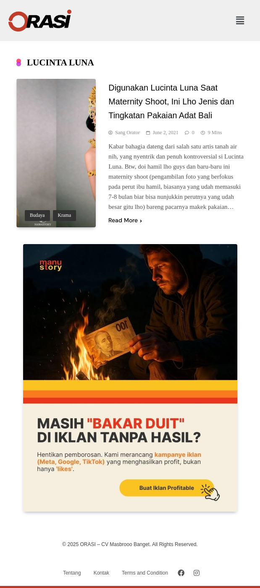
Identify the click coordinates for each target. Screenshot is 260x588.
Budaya (37, 215)
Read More (125, 220)
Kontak (101, 573)
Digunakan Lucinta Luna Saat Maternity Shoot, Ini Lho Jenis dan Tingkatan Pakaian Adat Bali (171, 101)
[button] (240, 21)
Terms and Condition (145, 573)
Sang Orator (127, 132)
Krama (64, 215)
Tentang (72, 573)
